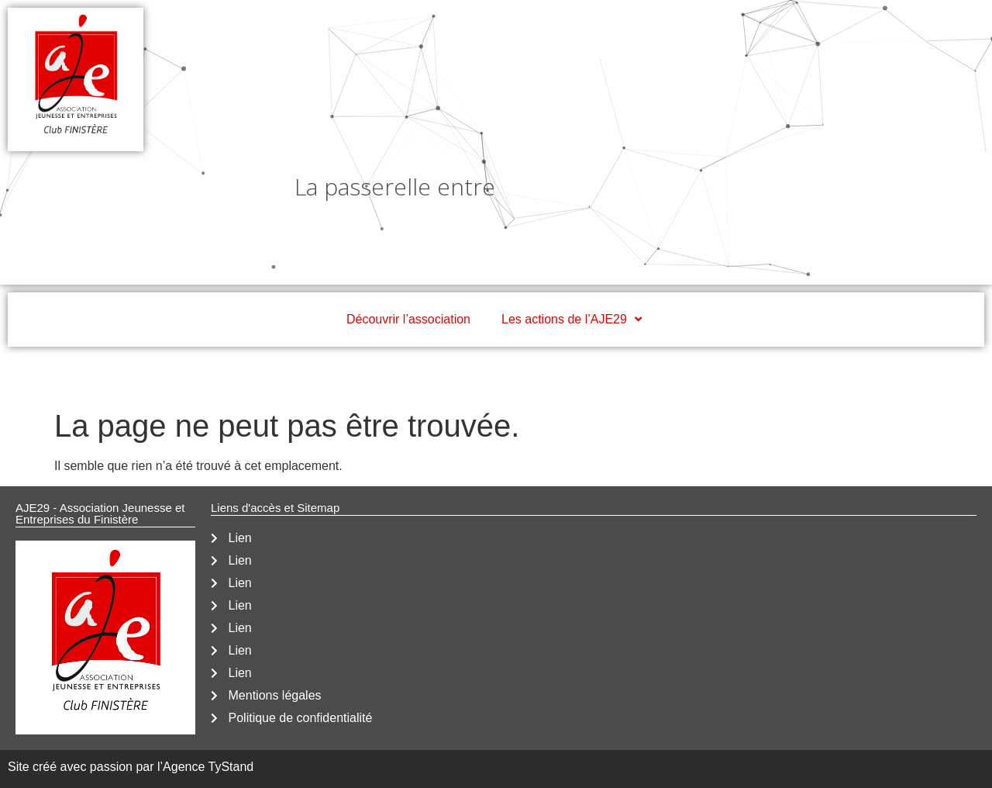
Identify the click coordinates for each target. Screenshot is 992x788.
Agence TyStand (208, 766)
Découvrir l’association (408, 319)
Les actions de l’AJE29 (573, 319)
